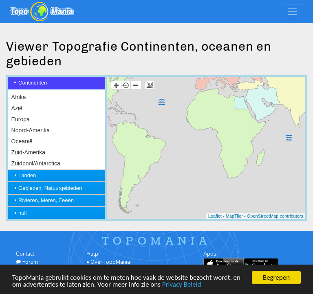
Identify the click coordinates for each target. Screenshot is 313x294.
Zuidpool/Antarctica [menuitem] (35, 163)
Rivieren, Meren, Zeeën (46, 200)
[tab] (56, 83)
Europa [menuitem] (20, 119)
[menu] (56, 130)
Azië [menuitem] (16, 108)
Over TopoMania (110, 262)
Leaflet (215, 216)
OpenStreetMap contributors (275, 216)
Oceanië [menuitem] (22, 141)
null (22, 213)
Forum (27, 262)
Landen (27, 175)
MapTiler (234, 216)
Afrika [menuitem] (18, 97)
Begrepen (276, 277)
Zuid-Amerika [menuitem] (28, 152)
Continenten (32, 83)
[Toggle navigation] (292, 11)
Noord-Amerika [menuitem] (30, 130)
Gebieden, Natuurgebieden (50, 188)
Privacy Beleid (181, 284)
